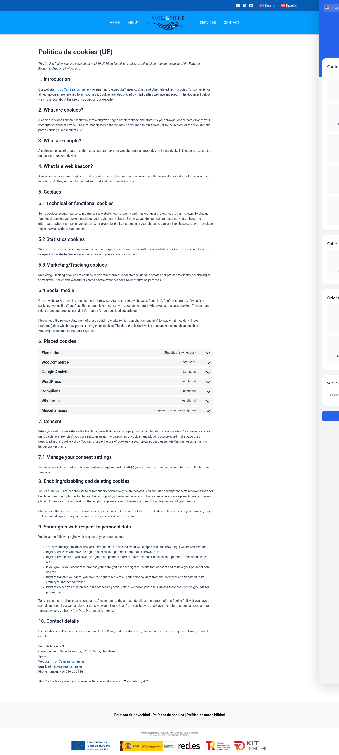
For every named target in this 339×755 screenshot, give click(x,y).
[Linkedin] (251, 6)
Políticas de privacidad (132, 715)
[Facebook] (238, 6)
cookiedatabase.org (109, 681)
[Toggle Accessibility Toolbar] (329, 367)
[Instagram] (244, 6)
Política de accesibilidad (206, 715)
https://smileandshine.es (73, 89)
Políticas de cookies (168, 715)
